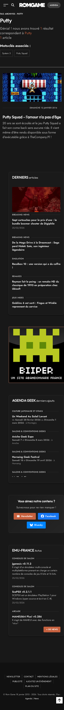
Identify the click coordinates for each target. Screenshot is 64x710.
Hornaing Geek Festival (25, 457)
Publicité (17, 681)
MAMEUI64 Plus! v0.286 (27, 616)
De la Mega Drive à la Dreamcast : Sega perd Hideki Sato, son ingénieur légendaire (35, 246)
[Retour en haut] (59, 700)
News (36, 698)
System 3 (6, 53)
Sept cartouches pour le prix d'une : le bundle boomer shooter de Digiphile (34, 221)
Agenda (54, 5)
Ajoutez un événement (39, 681)
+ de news (52, 629)
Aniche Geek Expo (23, 436)
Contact (29, 676)
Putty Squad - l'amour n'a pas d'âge (32, 117)
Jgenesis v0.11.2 (21, 564)
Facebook (48, 516)
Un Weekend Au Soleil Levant (29, 416)
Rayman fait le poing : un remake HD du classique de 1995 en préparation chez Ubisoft (35, 285)
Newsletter (25, 516)
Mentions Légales (47, 676)
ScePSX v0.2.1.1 (21, 592)
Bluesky (36, 525)
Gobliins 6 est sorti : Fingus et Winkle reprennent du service (34, 304)
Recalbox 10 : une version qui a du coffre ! (36, 265)
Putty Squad (21, 53)
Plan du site (32, 686)
